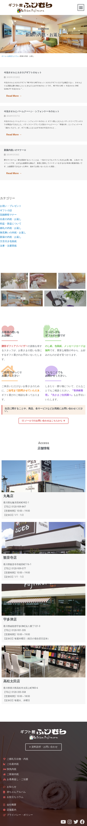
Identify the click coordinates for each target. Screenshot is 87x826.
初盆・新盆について (10, 223)
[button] (81, 7)
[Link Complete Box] (43, 85)
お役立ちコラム (13, 56)
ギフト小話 (6, 210)
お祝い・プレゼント (10, 206)
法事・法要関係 (8, 245)
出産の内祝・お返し (10, 219)
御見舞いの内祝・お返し (13, 232)
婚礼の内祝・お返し (10, 228)
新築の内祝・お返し (10, 237)
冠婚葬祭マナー (8, 214)
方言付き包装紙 (8, 241)
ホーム (4, 56)
